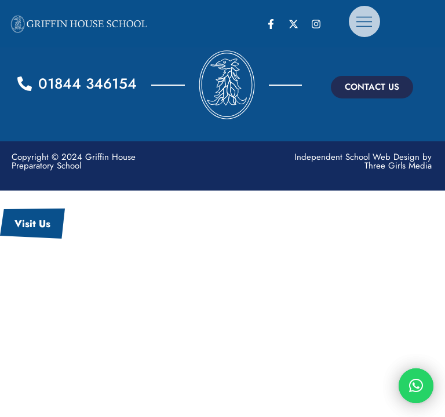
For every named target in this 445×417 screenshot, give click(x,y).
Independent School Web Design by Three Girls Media (363, 161)
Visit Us (32, 224)
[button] (372, 87)
